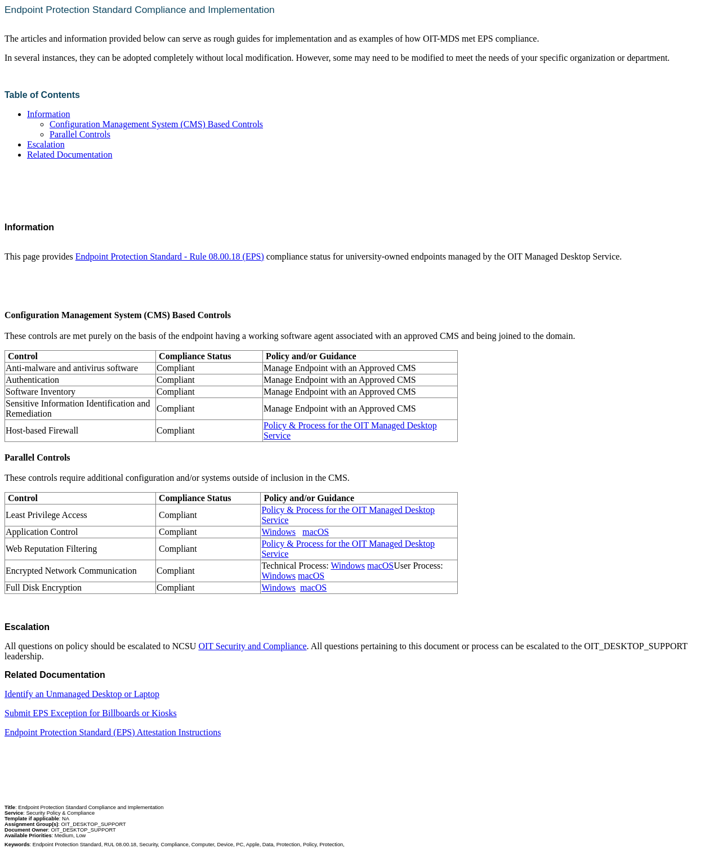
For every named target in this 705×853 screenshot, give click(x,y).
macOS (315, 532)
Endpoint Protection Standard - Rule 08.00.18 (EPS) (169, 256)
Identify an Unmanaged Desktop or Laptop (82, 694)
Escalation (46, 144)
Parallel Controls (80, 134)
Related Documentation (70, 154)
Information (48, 114)
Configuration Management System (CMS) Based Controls (156, 124)
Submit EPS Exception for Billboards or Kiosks (91, 713)
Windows (278, 532)
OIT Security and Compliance (252, 646)
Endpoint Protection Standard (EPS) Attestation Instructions (113, 732)
